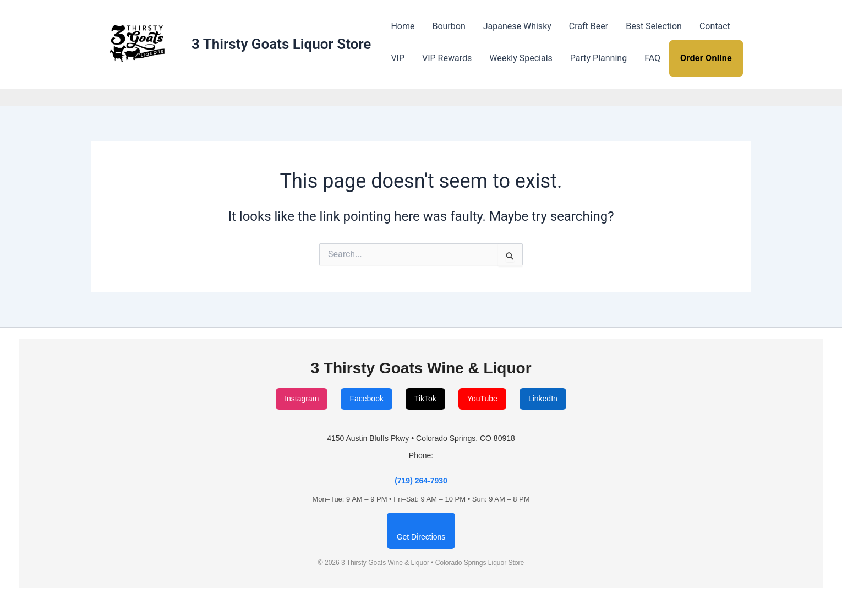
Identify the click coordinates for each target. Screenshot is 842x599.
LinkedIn (542, 398)
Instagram (302, 398)
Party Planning (598, 58)
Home (402, 26)
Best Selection (654, 26)
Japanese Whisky (517, 26)
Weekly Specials (521, 58)
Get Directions (421, 536)
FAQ (652, 58)
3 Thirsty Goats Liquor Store (281, 44)
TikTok (425, 398)
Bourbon (448, 26)
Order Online (706, 58)
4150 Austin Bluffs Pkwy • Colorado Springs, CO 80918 (421, 438)
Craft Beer (588, 26)
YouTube (482, 398)
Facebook (366, 398)
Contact (714, 26)
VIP (397, 58)
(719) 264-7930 (421, 480)
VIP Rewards (447, 58)
